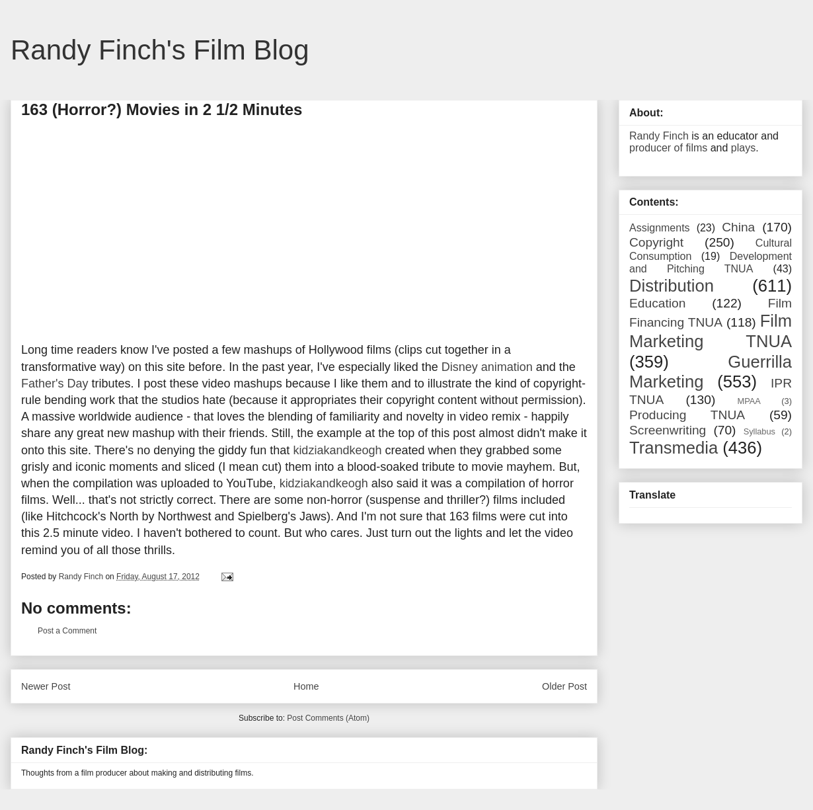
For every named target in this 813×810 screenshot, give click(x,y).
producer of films (668, 147)
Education (657, 303)
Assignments (659, 227)
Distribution (671, 285)
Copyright (656, 242)
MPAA (749, 401)
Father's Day (54, 383)
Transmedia (673, 447)
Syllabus (759, 431)
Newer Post (45, 686)
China (738, 227)
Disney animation (487, 367)
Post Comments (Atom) (328, 718)
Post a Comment (67, 630)
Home (306, 686)
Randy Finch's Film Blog (160, 49)
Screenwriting (667, 430)
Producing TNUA (687, 415)
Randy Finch (659, 136)
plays (743, 147)
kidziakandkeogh (337, 450)
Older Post (564, 686)
